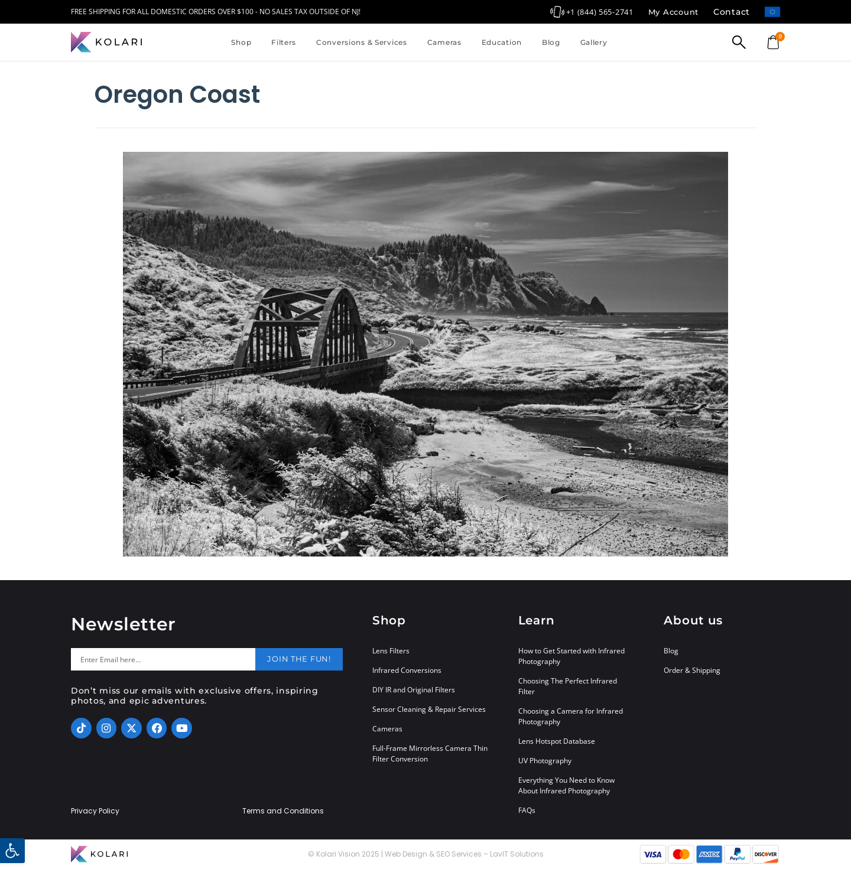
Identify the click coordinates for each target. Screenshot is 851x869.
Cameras (444, 42)
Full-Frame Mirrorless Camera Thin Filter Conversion (430, 753)
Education (502, 42)
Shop (241, 42)
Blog (551, 42)
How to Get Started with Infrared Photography (571, 656)
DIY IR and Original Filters (413, 690)
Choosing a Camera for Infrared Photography (570, 716)
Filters (283, 42)
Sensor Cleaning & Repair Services (429, 709)
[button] (12, 850)
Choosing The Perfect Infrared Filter (567, 686)
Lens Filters (391, 651)
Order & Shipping (692, 670)
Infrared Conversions (406, 670)
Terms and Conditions (283, 811)
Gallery (594, 42)
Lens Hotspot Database (556, 741)
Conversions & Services (361, 42)
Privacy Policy (95, 811)
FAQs (526, 810)
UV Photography (544, 761)
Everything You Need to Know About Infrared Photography (566, 785)
